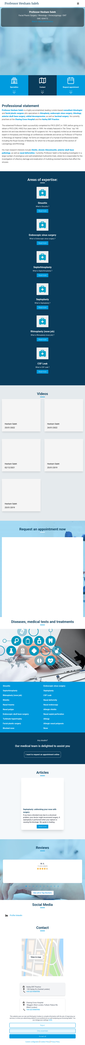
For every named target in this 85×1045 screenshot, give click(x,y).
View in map (36, 957)
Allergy (46, 719)
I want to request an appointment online (42, 754)
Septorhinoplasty (10, 691)
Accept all (42, 1036)
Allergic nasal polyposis (53, 723)
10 (58, 886)
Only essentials (42, 1031)
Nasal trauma (8, 705)
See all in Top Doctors (42, 893)
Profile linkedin (16, 915)
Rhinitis (6, 700)
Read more (43, 211)
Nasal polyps (8, 709)
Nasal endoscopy (50, 705)
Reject (42, 1025)
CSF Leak (47, 695)
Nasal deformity (50, 700)
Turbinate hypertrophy (12, 719)
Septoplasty (48, 691)
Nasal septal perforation (53, 714)
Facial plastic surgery (12, 723)
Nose (45, 728)
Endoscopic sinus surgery (54, 686)
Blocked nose (8, 728)
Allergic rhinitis (49, 709)
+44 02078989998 (33, 992)
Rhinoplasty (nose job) (12, 695)
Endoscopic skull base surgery (16, 714)
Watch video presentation (42, 21)
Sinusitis (6, 686)
